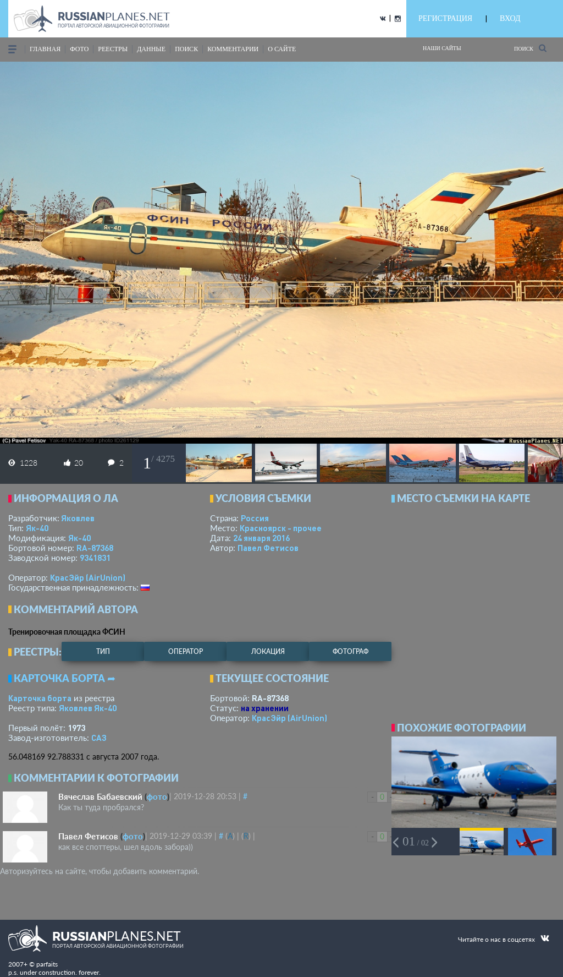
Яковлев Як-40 (88, 708)
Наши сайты (442, 48)
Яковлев (78, 518)
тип (103, 651)
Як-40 (37, 528)
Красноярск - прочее (281, 528)
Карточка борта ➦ (64, 678)
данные (151, 49)
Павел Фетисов (268, 548)
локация (268, 651)
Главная (45, 49)
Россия (255, 518)
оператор (185, 651)
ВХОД (510, 18)
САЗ (99, 738)
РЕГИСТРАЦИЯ (445, 18)
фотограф (350, 651)
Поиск (530, 48)
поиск (186, 49)
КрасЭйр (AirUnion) (87, 577)
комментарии (232, 49)
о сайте (282, 49)
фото (79, 49)
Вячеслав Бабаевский (100, 796)
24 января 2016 (261, 538)
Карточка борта (39, 698)
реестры (113, 49)
